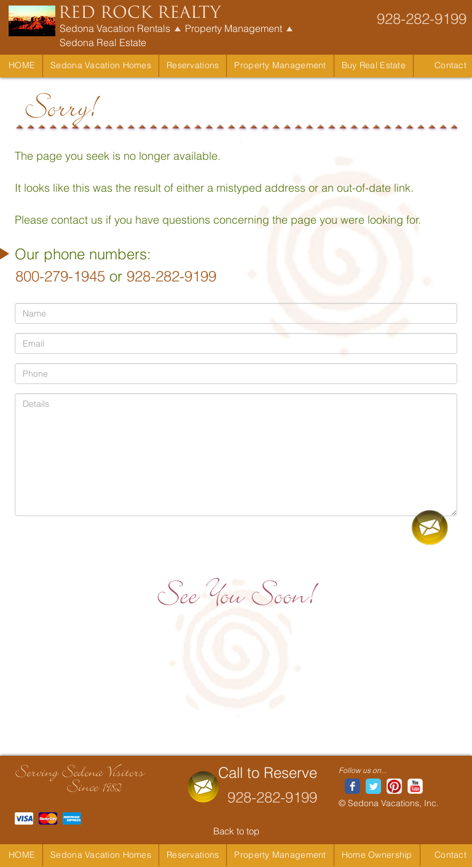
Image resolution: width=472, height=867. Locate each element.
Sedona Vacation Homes (100, 65)
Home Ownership (377, 854)
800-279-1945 (60, 276)
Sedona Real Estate (103, 42)
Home (22, 65)
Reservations (193, 65)
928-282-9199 (421, 19)
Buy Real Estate (374, 65)
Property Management (233, 28)
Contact (450, 65)
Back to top (236, 831)
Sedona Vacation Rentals (115, 28)
